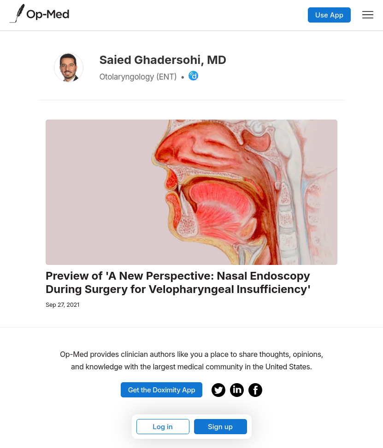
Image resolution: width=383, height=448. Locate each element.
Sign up (220, 426)
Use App (329, 15)
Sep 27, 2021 (62, 304)
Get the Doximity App (161, 389)
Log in (163, 426)
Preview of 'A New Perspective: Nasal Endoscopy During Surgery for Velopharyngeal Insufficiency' (178, 283)
